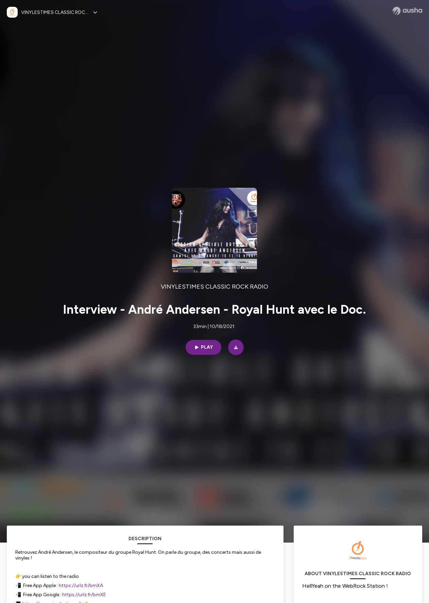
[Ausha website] (407, 11)
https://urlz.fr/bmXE (84, 595)
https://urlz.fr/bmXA (81, 585)
